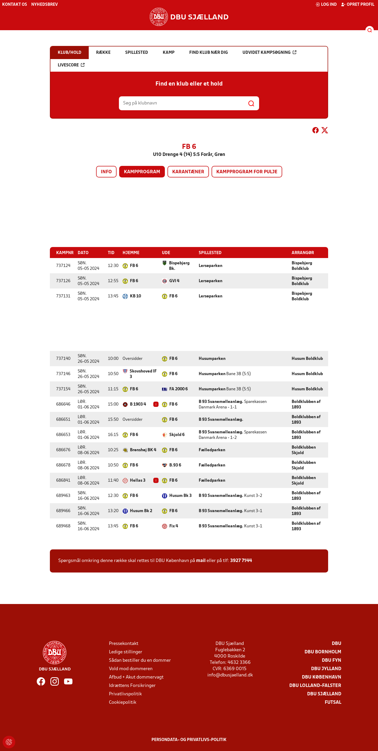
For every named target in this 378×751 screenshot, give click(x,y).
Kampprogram (142, 172)
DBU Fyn (331, 660)
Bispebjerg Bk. (179, 265)
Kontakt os (14, 5)
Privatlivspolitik (125, 694)
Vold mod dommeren (131, 668)
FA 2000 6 (178, 389)
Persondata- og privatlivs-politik (189, 740)
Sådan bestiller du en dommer (140, 660)
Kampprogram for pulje (246, 172)
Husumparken (212, 358)
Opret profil (357, 4)
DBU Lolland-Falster (315, 685)
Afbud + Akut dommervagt (136, 677)
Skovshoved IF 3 (143, 374)
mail (201, 560)
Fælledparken (212, 450)
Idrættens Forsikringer (132, 685)
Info (106, 172)
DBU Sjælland (324, 694)
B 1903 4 (138, 404)
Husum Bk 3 (180, 495)
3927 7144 (241, 560)
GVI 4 (174, 281)
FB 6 (134, 265)
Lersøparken (210, 265)
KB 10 (135, 296)
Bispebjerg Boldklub (302, 265)
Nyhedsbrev (44, 5)
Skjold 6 (177, 435)
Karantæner (188, 172)
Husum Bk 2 (141, 511)
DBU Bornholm (322, 652)
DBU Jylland (326, 668)
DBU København (321, 677)
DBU (336, 643)
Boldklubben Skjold (304, 450)
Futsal (333, 702)
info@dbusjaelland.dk (230, 675)
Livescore (71, 65)
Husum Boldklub (307, 358)
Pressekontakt (123, 643)
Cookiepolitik (122, 702)
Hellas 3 (137, 480)
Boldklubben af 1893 (306, 404)
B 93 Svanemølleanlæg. (221, 401)
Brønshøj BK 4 (143, 450)
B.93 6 (175, 465)
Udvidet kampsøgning (269, 52)
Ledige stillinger (125, 652)
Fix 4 (173, 526)
